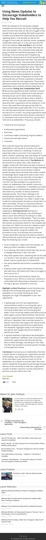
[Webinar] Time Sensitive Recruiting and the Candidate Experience (21, 506)
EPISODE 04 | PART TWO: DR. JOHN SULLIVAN (27, 473)
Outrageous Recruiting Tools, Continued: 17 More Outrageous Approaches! (16, 421)
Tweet (14, 382)
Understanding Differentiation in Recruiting (30, 427)
